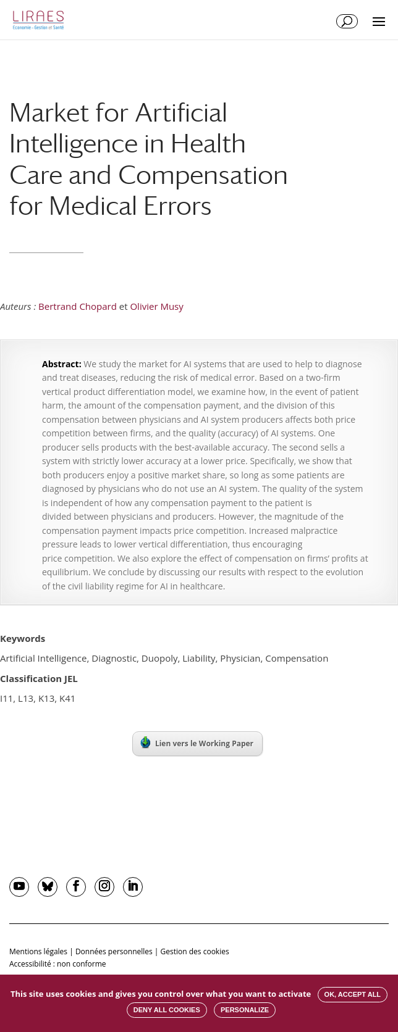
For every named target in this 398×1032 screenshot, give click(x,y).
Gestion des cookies (195, 951)
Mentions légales (38, 951)
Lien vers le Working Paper (196, 742)
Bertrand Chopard (77, 306)
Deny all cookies (166, 1009)
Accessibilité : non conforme (57, 964)
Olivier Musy (156, 306)
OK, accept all (352, 994)
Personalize (245, 1009)
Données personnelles (114, 951)
